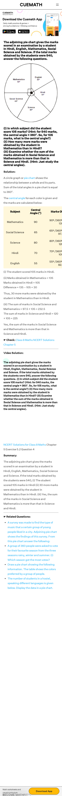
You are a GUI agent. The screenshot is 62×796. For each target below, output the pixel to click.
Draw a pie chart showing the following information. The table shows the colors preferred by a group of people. (32, 569)
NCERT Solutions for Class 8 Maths (24, 444)
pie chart (29, 178)
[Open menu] (57, 4)
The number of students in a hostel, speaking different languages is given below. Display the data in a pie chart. (30, 583)
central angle (17, 198)
